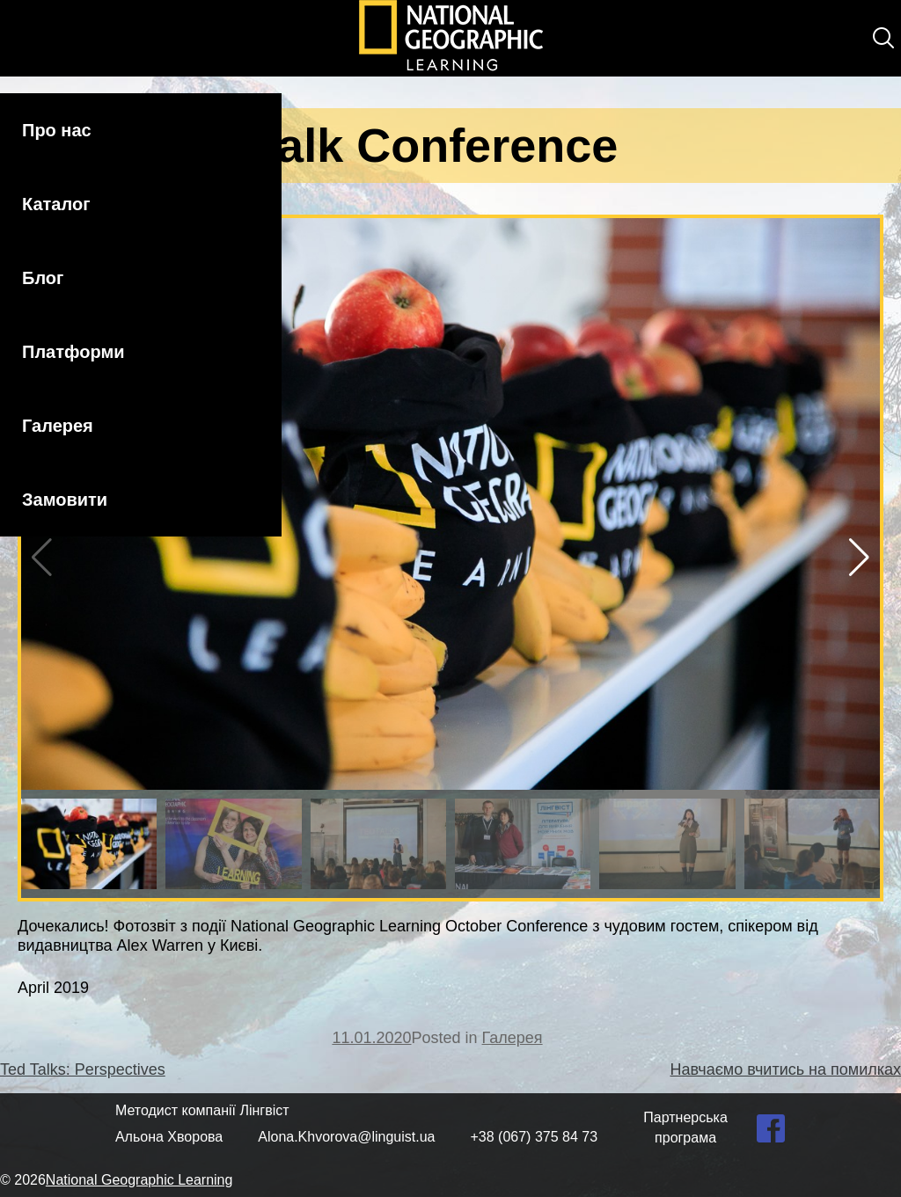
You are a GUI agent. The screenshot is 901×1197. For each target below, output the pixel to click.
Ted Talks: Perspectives (82, 1069)
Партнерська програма (685, 1127)
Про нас (57, 130)
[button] (859, 557)
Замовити (64, 499)
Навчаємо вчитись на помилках (785, 1069)
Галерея (57, 425)
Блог (42, 278)
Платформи (73, 351)
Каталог (56, 204)
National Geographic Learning (139, 1179)
